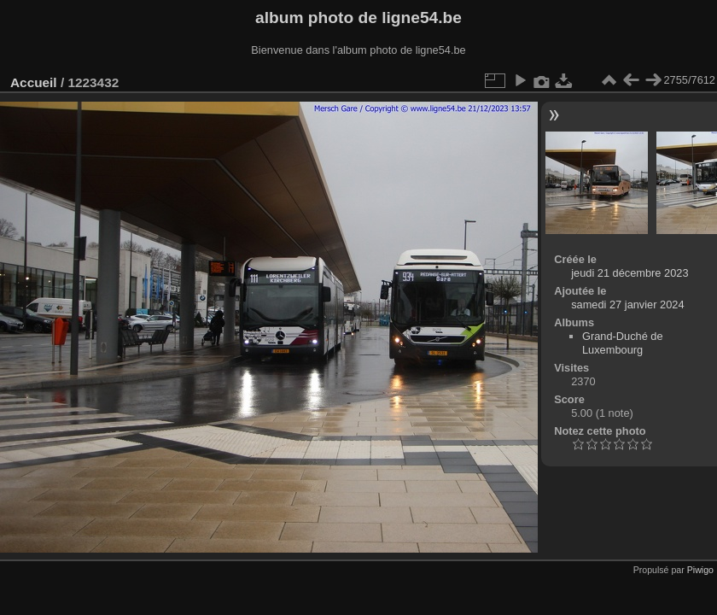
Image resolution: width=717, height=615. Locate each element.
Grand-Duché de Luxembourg (622, 343)
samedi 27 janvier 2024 (627, 304)
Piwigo (700, 570)
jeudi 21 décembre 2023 (629, 272)
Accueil (33, 82)
